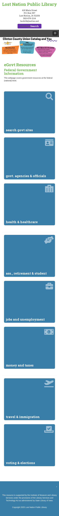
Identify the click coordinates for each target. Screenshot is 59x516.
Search (34, 26)
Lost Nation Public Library (29, 4)
